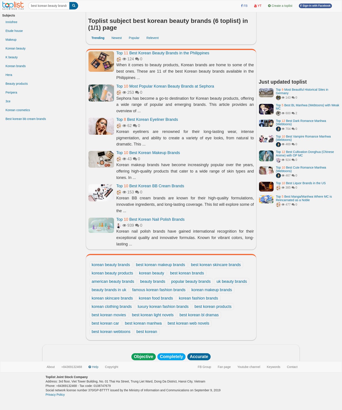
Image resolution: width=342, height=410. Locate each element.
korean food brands (156, 298)
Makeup (11, 39)
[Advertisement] (299, 44)
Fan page (224, 367)
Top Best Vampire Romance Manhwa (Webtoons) (303, 138)
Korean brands (16, 66)
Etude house (14, 31)
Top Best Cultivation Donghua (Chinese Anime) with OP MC (305, 153)
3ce (8, 101)
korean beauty (151, 273)
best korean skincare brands (216, 265)
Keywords (273, 367)
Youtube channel (248, 367)
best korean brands (187, 273)
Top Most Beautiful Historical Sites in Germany (302, 91)
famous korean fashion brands (159, 290)
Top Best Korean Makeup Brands (148, 153)
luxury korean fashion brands (163, 306)
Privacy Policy (55, 394)
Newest (117, 38)
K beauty (12, 57)
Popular (134, 38)
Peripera (11, 92)
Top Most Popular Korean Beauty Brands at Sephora (165, 86)
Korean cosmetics (18, 110)
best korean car (105, 323)
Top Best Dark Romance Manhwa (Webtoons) (301, 122)
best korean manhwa (143, 323)
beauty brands (152, 281)
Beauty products (17, 83)
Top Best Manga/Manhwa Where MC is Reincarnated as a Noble (304, 198)
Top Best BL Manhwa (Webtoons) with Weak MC (307, 106)
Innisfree (11, 22)
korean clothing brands (112, 306)
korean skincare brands (112, 298)
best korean (146, 331)
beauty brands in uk (109, 290)
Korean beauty (16, 48)
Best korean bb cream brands (26, 119)
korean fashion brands (198, 298)
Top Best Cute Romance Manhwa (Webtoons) (301, 169)
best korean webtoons (111, 331)
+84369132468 (71, 367)
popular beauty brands (191, 281)
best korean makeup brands (160, 265)
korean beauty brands (111, 265)
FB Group (204, 367)
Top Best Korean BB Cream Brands (150, 186)
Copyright (111, 367)
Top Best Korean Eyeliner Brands (147, 119)
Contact (292, 367)
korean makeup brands (211, 290)
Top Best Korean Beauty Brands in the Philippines (162, 53)
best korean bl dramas (199, 315)
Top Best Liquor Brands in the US (301, 183)
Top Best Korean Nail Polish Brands (150, 219)
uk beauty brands (232, 281)
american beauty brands (113, 281)
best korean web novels (188, 323)
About (51, 367)
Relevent (153, 38)
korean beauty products (112, 273)
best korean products (213, 306)
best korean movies (109, 315)
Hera (9, 75)
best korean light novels (153, 315)
